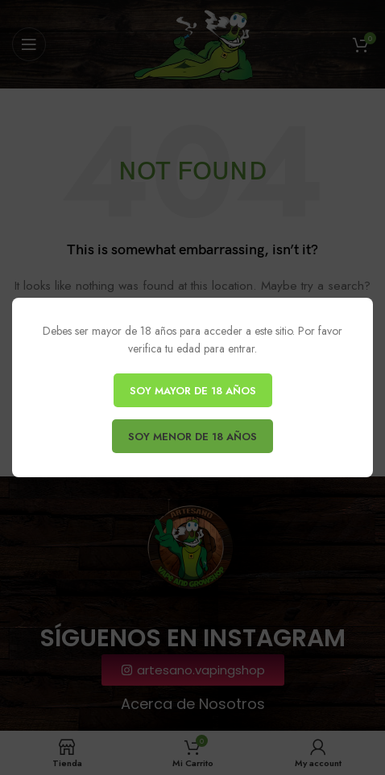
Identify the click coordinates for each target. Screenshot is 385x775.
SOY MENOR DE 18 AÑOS (192, 436)
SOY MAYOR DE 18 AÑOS (193, 390)
